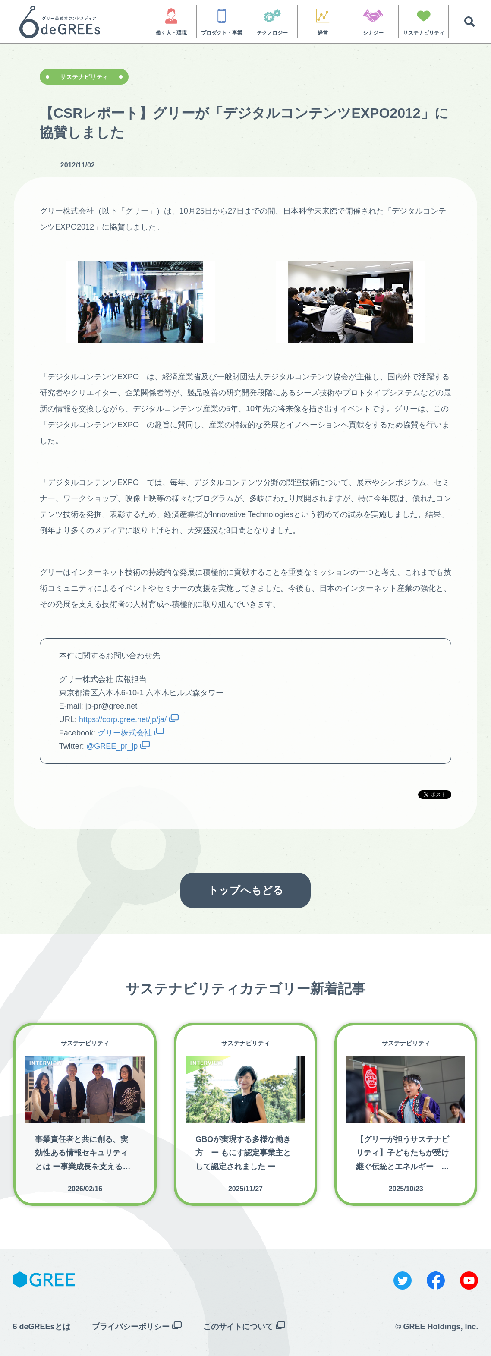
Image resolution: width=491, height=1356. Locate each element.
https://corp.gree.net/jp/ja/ (123, 719)
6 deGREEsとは (41, 1326)
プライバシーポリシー (131, 1326)
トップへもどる (245, 890)
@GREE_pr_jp (112, 746)
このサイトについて (238, 1326)
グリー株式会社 (125, 732)
